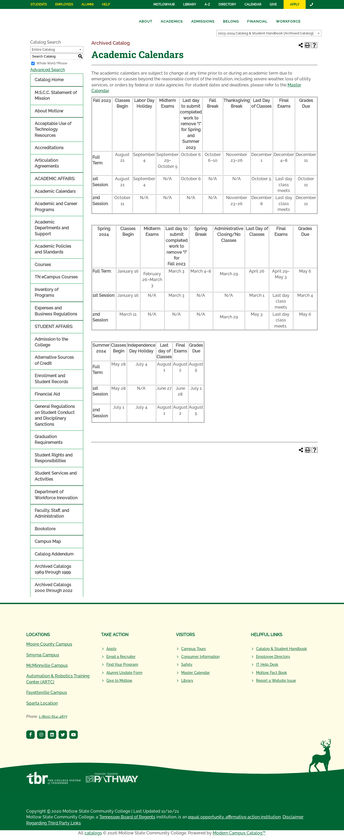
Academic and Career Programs (56, 206)
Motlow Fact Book (271, 673)
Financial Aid (47, 394)
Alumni (87, 4)
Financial (257, 21)
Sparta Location (42, 703)
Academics (172, 21)
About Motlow (49, 110)
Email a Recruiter (120, 657)
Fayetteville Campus (46, 692)
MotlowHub (164, 4)
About (145, 21)
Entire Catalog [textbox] (43, 49)
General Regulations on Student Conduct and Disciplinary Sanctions (55, 415)
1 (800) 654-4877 (53, 716)
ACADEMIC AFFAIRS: (55, 178)
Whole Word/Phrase (52, 63)
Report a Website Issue (276, 680)
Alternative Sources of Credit (54, 360)
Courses (43, 264)
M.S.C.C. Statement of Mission (56, 95)
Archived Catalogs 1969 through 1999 (53, 569)
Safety (186, 664)
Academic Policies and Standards (53, 249)
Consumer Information (200, 657)
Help (106, 4)
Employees (64, 4)
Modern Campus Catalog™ (239, 832)
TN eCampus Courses (56, 276)
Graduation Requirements (48, 439)
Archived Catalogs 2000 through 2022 (53, 587)
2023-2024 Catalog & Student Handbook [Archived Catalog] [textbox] (266, 33)
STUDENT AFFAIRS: (54, 326)
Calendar (252, 4)
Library (189, 4)
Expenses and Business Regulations (56, 310)
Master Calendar (195, 673)
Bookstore (45, 528)
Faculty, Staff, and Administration (52, 513)
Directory (227, 4)
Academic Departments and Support (52, 228)
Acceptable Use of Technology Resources (53, 129)
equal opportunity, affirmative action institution (234, 816)
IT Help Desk (267, 664)
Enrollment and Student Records (51, 378)
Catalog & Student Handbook (281, 649)
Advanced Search (47, 69)
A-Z (207, 4)
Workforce (288, 21)
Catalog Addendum (54, 554)
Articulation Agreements (47, 163)
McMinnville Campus (47, 665)
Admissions (203, 21)
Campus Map (48, 541)
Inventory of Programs (46, 292)
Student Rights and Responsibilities (53, 458)
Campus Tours (193, 649)
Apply (294, 4)
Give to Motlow (119, 680)
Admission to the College (51, 342)
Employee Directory (273, 657)
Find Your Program (122, 664)
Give (273, 4)
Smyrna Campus (42, 654)
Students (38, 4)
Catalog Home (49, 79)
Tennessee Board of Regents (127, 816)
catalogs (93, 832)
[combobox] (268, 33)
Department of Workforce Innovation (56, 494)
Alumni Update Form (124, 673)
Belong (231, 21)
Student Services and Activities (56, 476)
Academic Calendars (55, 191)
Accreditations (49, 147)
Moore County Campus (49, 644)
